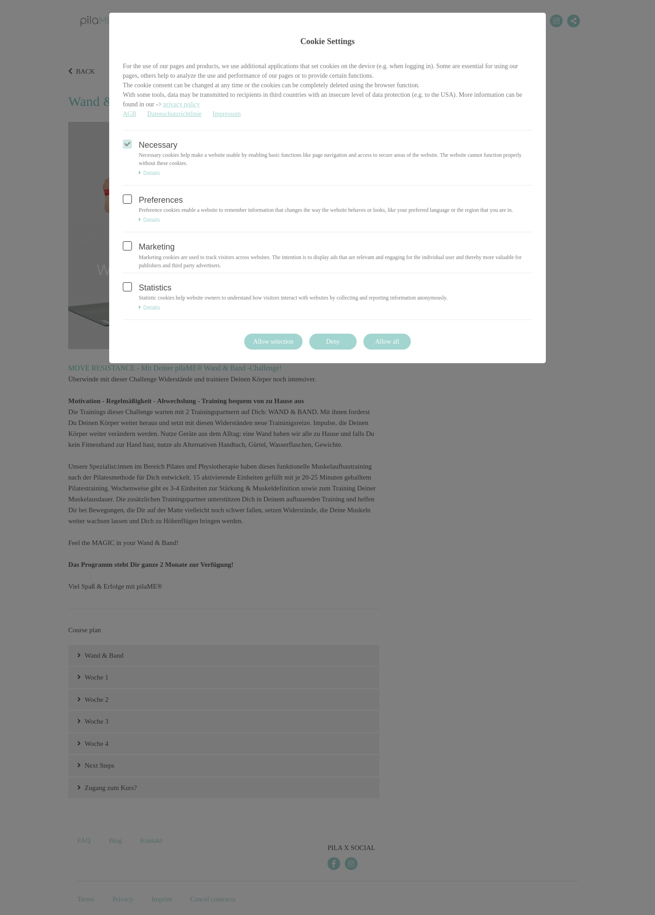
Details (149, 173)
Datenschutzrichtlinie (174, 113)
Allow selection (273, 341)
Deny (333, 341)
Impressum (226, 113)
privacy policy (181, 104)
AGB (129, 113)
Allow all (387, 341)
